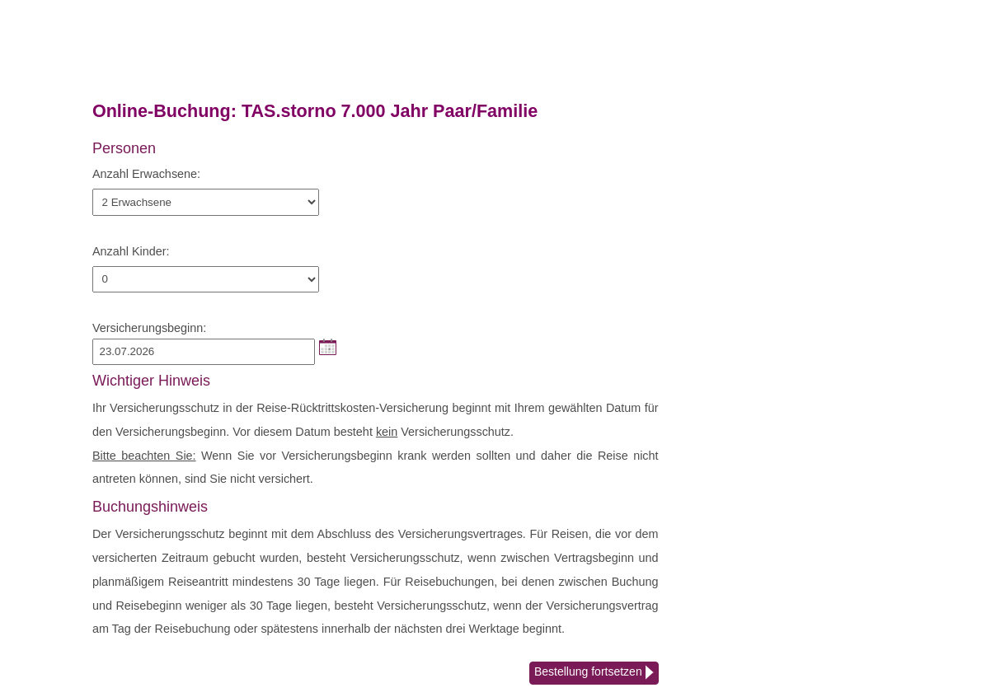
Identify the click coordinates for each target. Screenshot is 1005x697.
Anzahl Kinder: (131, 251)
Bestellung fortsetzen (594, 673)
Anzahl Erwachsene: (146, 173)
